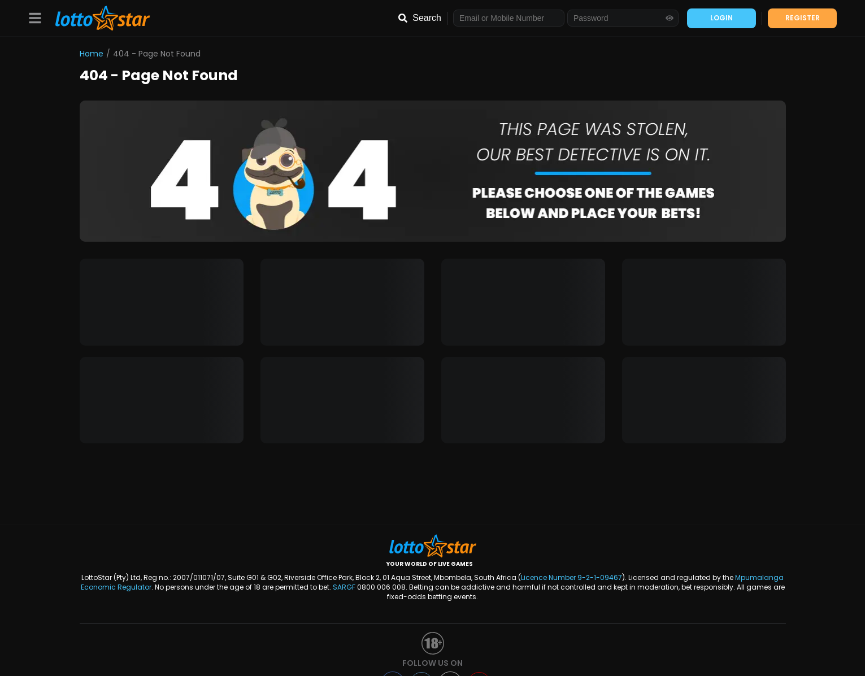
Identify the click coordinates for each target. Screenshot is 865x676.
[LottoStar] (97, 18)
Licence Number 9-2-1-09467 (571, 577)
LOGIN (721, 18)
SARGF (344, 587)
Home (91, 53)
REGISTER (802, 18)
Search (426, 18)
